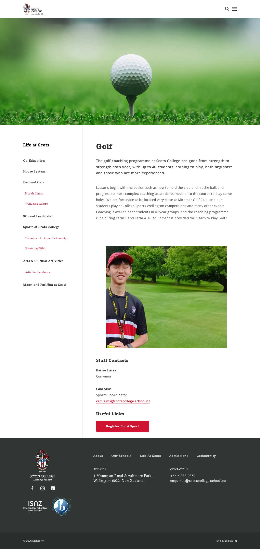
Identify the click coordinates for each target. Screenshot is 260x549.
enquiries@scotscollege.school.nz (198, 480)
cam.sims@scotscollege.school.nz (123, 401)
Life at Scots (150, 456)
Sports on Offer (35, 248)
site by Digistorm (227, 540)
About (98, 456)
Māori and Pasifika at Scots (45, 285)
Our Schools (121, 456)
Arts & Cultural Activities (43, 261)
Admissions (178, 456)
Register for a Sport (122, 426)
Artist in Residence (38, 272)
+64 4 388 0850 (182, 476)
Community (206, 456)
